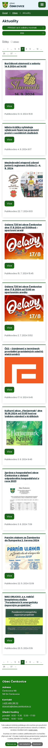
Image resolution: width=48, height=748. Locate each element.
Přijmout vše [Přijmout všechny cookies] (11, 744)
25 (4, 53)
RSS (32, 33)
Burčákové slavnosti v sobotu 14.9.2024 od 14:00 (22, 65)
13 (37, 49)
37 (11, 53)
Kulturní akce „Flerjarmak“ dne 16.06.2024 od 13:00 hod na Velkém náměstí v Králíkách (23, 413)
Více (9, 106)
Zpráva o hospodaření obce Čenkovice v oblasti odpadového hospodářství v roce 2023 (22, 477)
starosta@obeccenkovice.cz (16, 706)
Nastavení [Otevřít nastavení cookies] (37, 744)
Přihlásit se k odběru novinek (26, 27)
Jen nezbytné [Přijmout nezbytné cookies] (24, 744)
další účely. (33, 730)
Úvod (5, 13)
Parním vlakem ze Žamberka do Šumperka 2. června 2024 (22, 539)
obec (16, 41)
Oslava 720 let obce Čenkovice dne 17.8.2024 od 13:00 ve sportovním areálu (23, 289)
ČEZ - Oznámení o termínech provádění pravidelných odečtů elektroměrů (24, 351)
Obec (15, 13)
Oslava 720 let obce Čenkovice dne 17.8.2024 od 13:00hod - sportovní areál (23, 227)
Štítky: (5, 41)
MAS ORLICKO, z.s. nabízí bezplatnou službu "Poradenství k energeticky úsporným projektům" (21, 601)
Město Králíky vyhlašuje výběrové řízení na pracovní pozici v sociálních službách (22, 130)
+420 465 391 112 (10, 703)
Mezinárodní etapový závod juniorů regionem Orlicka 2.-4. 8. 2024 (23, 165)
